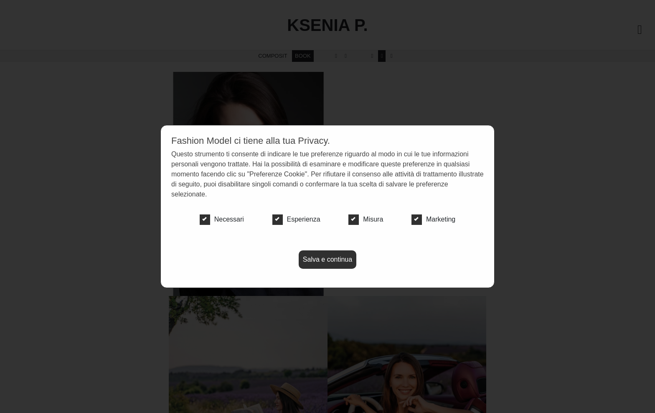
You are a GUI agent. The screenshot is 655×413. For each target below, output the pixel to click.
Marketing (433, 219)
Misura (365, 219)
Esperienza (296, 219)
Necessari (222, 219)
